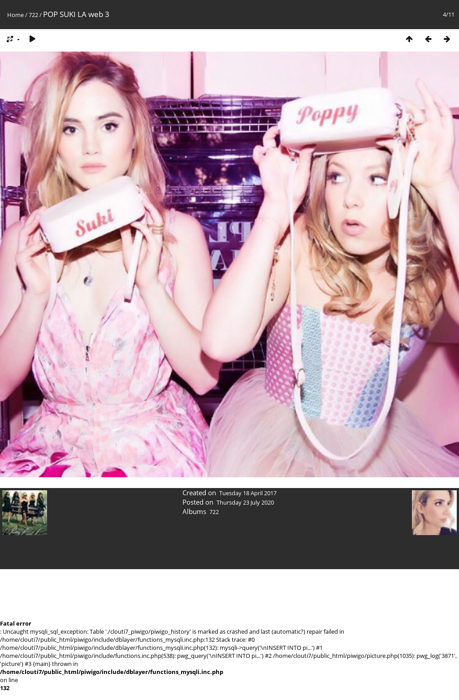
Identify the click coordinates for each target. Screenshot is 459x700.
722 (33, 15)
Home (15, 15)
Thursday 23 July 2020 (245, 502)
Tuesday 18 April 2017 (248, 493)
